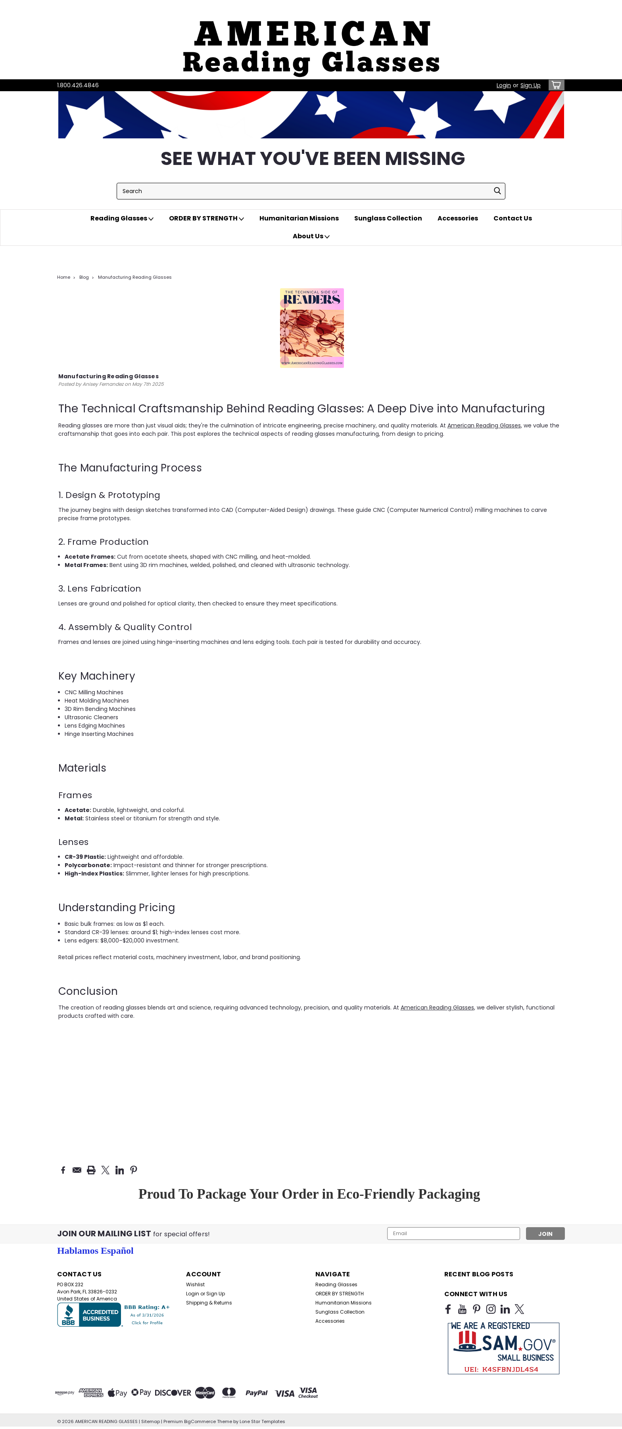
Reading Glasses (122, 218)
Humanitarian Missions (299, 218)
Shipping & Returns (209, 1302)
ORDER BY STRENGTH (206, 218)
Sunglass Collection (388, 218)
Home (63, 277)
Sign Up (530, 85)
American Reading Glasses (484, 425)
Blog (84, 277)
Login (504, 85)
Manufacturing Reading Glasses (135, 277)
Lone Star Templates (262, 1421)
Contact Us (512, 218)
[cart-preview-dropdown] (555, 85)
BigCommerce (200, 1421)
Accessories (458, 218)
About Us (311, 236)
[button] (311, 39)
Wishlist (195, 1284)
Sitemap (150, 1421)
